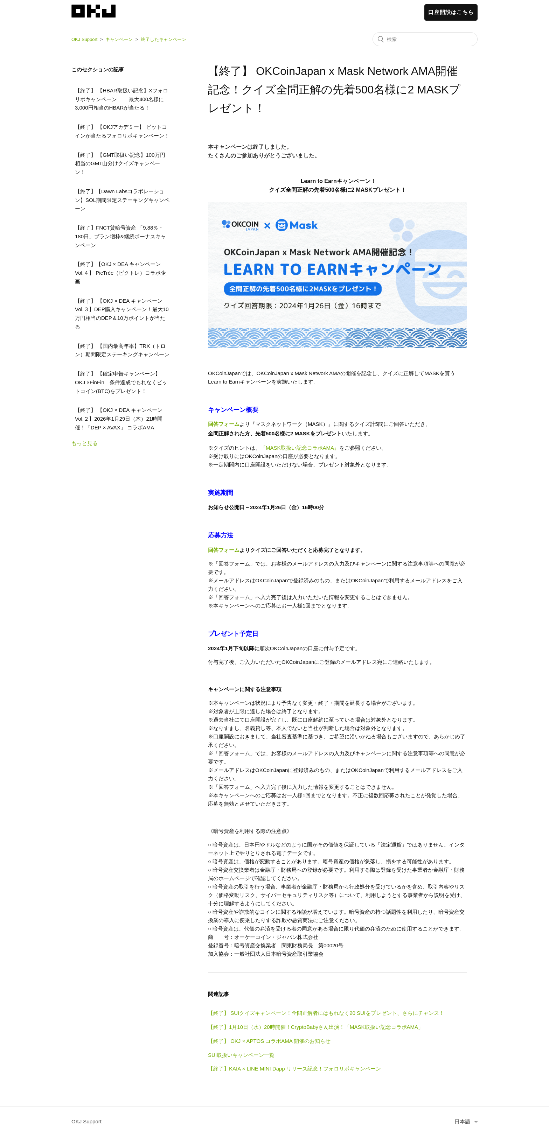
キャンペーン (119, 39)
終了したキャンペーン (163, 39)
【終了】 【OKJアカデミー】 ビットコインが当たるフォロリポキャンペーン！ (122, 131)
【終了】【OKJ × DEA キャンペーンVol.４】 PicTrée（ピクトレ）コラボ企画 (120, 273)
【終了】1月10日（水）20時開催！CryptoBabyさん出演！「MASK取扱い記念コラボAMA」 (315, 1027)
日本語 (463, 1121)
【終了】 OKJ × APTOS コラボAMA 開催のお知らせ (269, 1041)
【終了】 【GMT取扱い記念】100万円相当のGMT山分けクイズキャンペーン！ (120, 163)
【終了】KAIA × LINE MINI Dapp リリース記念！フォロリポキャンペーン (294, 1069)
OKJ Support (84, 39)
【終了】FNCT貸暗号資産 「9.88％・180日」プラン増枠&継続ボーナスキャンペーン (120, 236)
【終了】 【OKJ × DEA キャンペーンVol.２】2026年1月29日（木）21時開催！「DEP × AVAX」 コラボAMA (118, 418)
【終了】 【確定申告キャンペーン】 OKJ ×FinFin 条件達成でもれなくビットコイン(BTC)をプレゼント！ (121, 382)
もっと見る (84, 443)
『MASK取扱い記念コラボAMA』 (299, 448)
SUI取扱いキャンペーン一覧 (241, 1055)
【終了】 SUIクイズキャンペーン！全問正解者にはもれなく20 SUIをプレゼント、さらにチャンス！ (326, 1013)
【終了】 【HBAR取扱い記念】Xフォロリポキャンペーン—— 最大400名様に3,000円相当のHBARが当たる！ (121, 99)
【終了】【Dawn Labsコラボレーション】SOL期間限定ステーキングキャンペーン (122, 200)
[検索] (425, 39)
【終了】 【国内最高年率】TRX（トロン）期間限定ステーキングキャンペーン (122, 350)
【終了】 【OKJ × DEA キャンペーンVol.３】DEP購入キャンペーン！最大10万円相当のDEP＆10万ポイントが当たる (122, 314)
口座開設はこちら (451, 12)
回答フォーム (223, 424)
